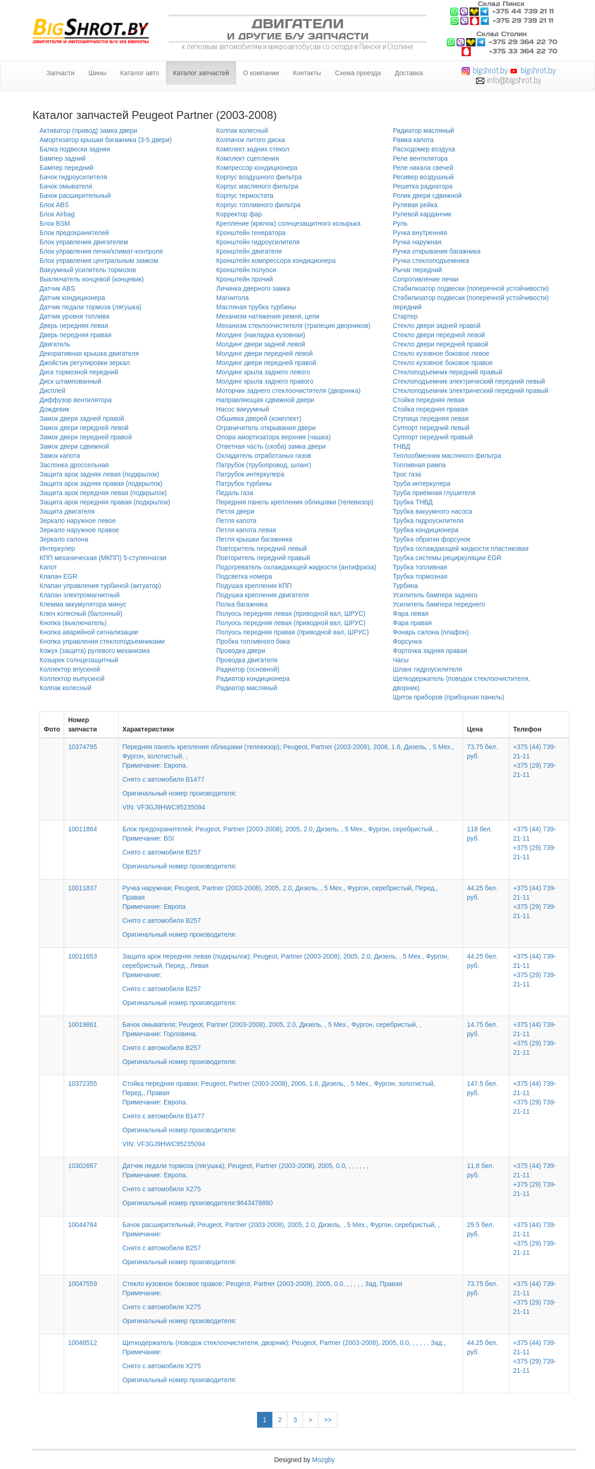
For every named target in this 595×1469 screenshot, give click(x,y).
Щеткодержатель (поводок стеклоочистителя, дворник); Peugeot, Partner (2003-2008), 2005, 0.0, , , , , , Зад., (290, 1355)
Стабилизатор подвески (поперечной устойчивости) (471, 288)
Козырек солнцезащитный (79, 660)
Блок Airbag (57, 214)
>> (327, 1419)
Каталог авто (139, 73)
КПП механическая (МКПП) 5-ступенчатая (103, 557)
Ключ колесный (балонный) (81, 613)
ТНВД (401, 446)
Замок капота (60, 455)
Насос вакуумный (242, 409)
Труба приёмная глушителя (434, 492)
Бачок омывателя (66, 186)
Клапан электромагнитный (79, 595)
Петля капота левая (246, 530)
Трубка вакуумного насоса (432, 511)
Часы (401, 660)
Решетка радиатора (422, 186)
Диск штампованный (70, 381)
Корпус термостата (244, 195)
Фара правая (412, 623)
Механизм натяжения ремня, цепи (267, 316)
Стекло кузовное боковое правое (443, 362)
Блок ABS (54, 205)
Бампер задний (63, 158)
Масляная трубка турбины (256, 307)
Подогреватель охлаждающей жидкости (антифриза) (296, 567)
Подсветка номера (244, 576)
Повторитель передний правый (263, 557)
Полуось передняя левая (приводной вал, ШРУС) (290, 613)
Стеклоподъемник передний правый (447, 372)
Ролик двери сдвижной (427, 195)
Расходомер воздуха (424, 149)
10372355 (82, 1083)
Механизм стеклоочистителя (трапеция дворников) (293, 325)
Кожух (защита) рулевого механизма (95, 650)
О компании (261, 73)
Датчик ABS (57, 288)
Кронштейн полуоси (246, 270)
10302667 (82, 1165)
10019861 (82, 1024)
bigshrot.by (490, 70)
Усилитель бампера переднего (439, 604)
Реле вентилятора (420, 158)
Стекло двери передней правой (440, 344)
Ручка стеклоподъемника (431, 260)
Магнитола (232, 297)
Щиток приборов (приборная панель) (448, 697)
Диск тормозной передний (79, 372)
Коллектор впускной (70, 669)
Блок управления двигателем (84, 242)
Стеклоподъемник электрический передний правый (471, 390)
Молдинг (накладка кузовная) (260, 335)
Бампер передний (66, 167)
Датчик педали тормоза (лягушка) (90, 307)
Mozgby (323, 1459)
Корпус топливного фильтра (258, 205)
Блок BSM (55, 223)
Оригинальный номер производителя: (179, 866)
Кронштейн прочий (244, 279)
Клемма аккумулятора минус (83, 604)
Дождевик (54, 409)
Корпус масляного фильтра (257, 186)
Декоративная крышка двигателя (89, 353)
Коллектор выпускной (72, 678)
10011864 (82, 829)
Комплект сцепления (247, 158)
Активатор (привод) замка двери (88, 130)
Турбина (405, 585)
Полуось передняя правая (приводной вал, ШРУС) (292, 632)
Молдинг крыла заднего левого (263, 372)
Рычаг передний (417, 270)
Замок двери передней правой (86, 437)
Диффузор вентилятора (76, 400)
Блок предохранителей (74, 232)
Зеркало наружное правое (79, 530)
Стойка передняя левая (428, 400)
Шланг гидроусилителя (427, 669)
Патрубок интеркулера (250, 474)
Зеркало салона (64, 539)
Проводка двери (240, 650)
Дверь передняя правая (76, 335)
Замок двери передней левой (84, 427)
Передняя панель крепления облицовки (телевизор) (294, 502)
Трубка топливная (420, 567)
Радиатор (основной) (247, 669)
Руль (400, 223)
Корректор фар (239, 214)
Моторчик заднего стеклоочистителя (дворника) (288, 390)
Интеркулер (57, 548)
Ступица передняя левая (431, 418)
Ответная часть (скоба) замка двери (271, 446)
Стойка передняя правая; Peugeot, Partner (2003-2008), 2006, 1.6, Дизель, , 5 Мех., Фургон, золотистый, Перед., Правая (290, 1107)
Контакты (307, 73)
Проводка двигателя (247, 660)
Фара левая (411, 613)
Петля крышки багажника (254, 539)
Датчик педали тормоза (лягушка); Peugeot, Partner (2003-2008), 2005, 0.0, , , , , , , (290, 1178)
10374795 (82, 747)
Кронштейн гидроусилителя (258, 242)
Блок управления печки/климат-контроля (101, 251)
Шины (97, 73)
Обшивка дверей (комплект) (258, 418)
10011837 (82, 888)
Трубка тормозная (420, 576)
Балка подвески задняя (75, 149)
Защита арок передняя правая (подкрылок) (105, 502)
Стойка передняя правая (430, 409)
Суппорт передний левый (431, 427)
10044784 (82, 1224)
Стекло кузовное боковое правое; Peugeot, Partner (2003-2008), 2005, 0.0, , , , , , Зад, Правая (290, 1296)
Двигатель (55, 344)
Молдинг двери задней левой (260, 344)
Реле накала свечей (423, 167)
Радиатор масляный (247, 688)
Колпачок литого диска (250, 140)
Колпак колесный (66, 688)
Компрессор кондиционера (257, 167)
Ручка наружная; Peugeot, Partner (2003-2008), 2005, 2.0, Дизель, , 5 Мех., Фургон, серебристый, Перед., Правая (290, 904)
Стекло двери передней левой (439, 335)
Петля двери (235, 511)
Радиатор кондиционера (253, 678)
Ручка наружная (417, 242)
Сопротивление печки (425, 279)
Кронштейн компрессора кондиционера (276, 260)
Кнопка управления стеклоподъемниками (102, 641)
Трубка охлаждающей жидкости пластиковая (461, 548)
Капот (48, 567)
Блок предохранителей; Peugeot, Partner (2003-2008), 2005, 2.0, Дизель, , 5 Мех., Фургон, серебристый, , (290, 841)
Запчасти (60, 73)
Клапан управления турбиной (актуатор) (100, 585)
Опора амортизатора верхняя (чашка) (273, 437)
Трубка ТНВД (413, 502)
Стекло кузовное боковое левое (441, 353)
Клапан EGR (58, 576)
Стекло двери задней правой (437, 325)
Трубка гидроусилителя (428, 520)
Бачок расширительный (75, 195)
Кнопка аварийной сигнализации (89, 632)
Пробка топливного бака (253, 641)
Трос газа (407, 474)
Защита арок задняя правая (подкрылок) (101, 483)
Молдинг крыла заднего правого (264, 381)
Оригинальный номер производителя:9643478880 (197, 1203)
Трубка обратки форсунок (431, 539)
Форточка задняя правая (430, 650)
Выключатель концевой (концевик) (92, 279)
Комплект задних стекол (252, 149)
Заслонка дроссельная (74, 465)
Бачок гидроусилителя (73, 177)
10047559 (82, 1283)
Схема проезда (358, 73)
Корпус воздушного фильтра (259, 177)
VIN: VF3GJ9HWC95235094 (163, 807)
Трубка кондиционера (425, 530)
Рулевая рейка (415, 205)
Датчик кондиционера (72, 297)
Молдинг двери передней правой (266, 362)
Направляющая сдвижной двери (265, 400)
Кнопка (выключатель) (73, 623)
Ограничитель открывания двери (266, 427)
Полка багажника (242, 604)
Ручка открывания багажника (437, 251)
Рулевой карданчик (422, 214)
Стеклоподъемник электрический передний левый (469, 381)
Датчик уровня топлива (74, 316)
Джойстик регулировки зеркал (85, 362)
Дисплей (53, 390)
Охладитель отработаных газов (263, 455)
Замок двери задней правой (82, 418)
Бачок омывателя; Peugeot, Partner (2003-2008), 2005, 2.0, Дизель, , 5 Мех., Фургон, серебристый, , (290, 1036)
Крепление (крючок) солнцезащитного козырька (288, 223)
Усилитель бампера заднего (435, 595)
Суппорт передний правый (433, 437)
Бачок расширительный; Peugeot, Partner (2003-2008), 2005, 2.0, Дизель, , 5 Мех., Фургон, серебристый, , (290, 1237)
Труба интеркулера (421, 483)
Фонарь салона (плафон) (431, 632)
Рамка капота (413, 140)
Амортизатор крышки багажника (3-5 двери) (106, 140)
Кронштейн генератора (250, 232)
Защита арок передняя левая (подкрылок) (103, 492)
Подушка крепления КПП (254, 585)
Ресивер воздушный (423, 177)
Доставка (409, 73)
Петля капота (236, 520)
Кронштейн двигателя (249, 251)
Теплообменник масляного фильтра (447, 455)
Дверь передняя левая (74, 325)
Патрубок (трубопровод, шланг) (263, 465)
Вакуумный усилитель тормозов (88, 270)
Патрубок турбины (243, 483)
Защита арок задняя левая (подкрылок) (99, 474)
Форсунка (407, 641)
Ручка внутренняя (420, 232)
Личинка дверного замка (253, 288)
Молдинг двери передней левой (264, 353)
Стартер (405, 316)
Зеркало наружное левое (78, 520)
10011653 (82, 956)
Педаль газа (234, 492)
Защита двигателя (67, 511)
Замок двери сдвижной (74, 446)
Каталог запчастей (201, 73)
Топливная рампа (419, 465)
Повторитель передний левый (261, 548)
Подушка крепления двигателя (262, 595)
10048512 (82, 1342)
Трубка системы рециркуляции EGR (447, 557)
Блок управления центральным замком (99, 260)
